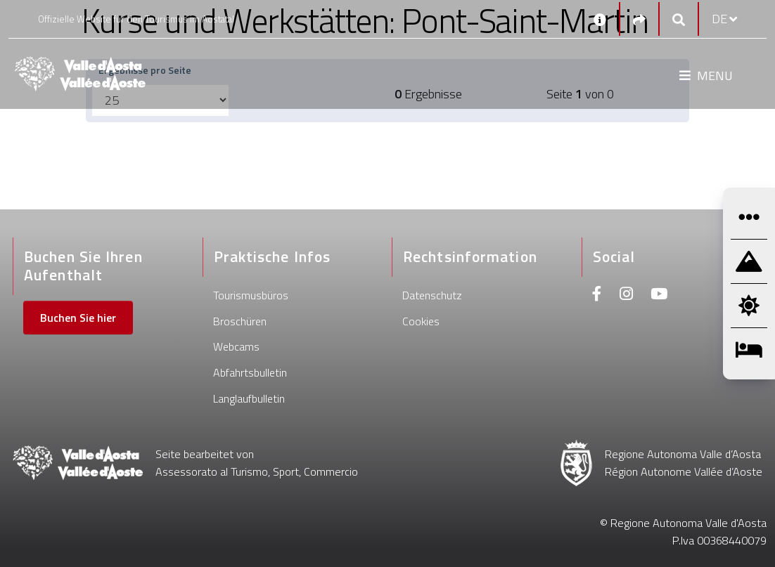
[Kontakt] (600, 19)
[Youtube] (659, 295)
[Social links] (639, 19)
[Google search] (678, 19)
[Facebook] (597, 295)
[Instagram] (626, 295)
